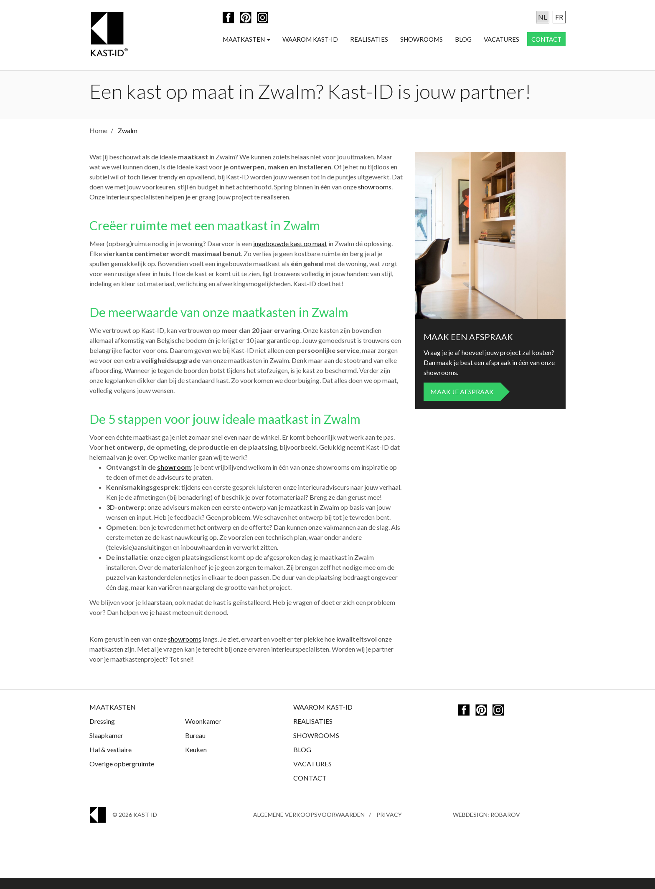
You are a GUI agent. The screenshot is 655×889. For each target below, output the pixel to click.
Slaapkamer (106, 746)
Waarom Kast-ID (310, 40)
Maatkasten (246, 40)
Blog (463, 40)
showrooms (374, 198)
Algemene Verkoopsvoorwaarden (309, 825)
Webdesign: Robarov (486, 825)
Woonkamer (203, 732)
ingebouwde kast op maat (290, 255)
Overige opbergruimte (121, 775)
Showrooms (421, 40)
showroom (174, 478)
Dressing (102, 732)
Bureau (195, 746)
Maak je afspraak (462, 403)
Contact (546, 40)
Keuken (196, 761)
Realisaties (369, 40)
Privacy (389, 825)
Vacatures (501, 40)
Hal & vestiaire (110, 761)
